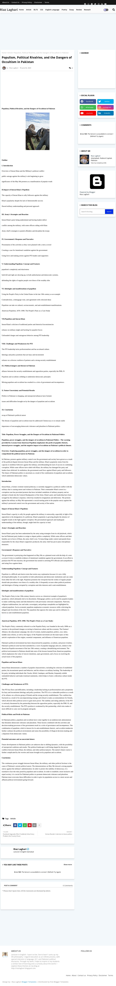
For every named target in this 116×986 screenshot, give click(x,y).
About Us (5, 2)
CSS (41, 10)
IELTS (36, 10)
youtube (89, 113)
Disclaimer (38, 2)
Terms (47, 2)
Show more (68, 864)
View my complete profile (98, 163)
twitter (107, 101)
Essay (71, 10)
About (74, 975)
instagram (107, 107)
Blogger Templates (29, 982)
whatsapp (89, 107)
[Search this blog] (92, 211)
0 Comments (68, 885)
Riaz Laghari (9, 10)
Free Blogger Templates (59, 982)
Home (21, 10)
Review (79, 10)
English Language (52, 10)
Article (28, 10)
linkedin (107, 113)
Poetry (64, 10)
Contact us (15, 2)
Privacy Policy (27, 2)
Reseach (87, 10)
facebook (89, 101)
